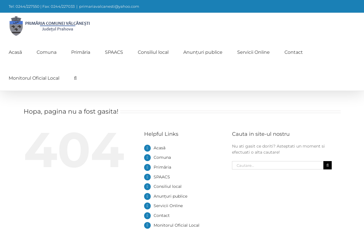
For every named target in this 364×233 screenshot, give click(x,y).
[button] (75, 78)
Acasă (159, 147)
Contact (162, 215)
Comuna (162, 157)
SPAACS (162, 176)
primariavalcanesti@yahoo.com (109, 6)
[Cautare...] (278, 165)
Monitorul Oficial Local (176, 225)
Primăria (162, 167)
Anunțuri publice (170, 196)
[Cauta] (327, 165)
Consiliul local (168, 186)
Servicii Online (168, 205)
